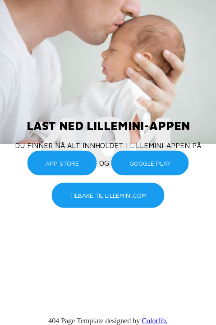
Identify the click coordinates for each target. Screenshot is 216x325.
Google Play (150, 163)
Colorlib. (154, 321)
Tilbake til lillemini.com (108, 195)
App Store (62, 163)
